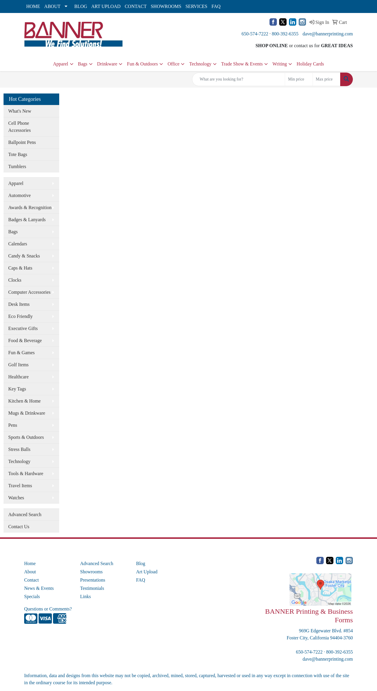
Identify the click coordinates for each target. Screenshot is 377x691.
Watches (16, 497)
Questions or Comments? (48, 608)
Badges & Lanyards (27, 219)
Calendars (17, 243)
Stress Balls (19, 449)
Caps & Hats (20, 267)
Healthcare (18, 376)
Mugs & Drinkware (26, 413)
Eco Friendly (20, 316)
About (30, 571)
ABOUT (52, 6)
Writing (279, 63)
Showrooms (91, 571)
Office (174, 63)
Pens (12, 425)
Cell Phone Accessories (19, 127)
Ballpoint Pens (22, 142)
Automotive (19, 195)
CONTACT (135, 6)
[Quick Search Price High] (326, 79)
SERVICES (196, 6)
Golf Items (18, 364)
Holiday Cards (310, 63)
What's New (19, 111)
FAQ (216, 6)
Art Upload (146, 571)
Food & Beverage (25, 340)
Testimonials (92, 588)
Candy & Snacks (24, 255)
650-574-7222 (255, 33)
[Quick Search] (238, 79)
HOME (33, 6)
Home (30, 563)
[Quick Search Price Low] (299, 79)
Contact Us (18, 526)
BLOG (80, 6)
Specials (32, 596)
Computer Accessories (29, 292)
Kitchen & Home (24, 400)
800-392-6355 (285, 33)
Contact (31, 579)
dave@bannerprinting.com (327, 33)
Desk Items (18, 304)
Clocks (14, 280)
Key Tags (17, 388)
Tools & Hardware (25, 473)
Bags (82, 63)
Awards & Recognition (30, 207)
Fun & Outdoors (142, 63)
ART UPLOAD (106, 6)
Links (85, 596)
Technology (200, 63)
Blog (140, 563)
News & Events (39, 588)
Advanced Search (24, 514)
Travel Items (20, 485)
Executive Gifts (23, 328)
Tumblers (17, 166)
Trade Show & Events (242, 63)
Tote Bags (17, 154)
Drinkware (107, 63)
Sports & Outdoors (26, 437)
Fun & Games (21, 352)
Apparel (60, 63)
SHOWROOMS (166, 6)
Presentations (92, 579)
